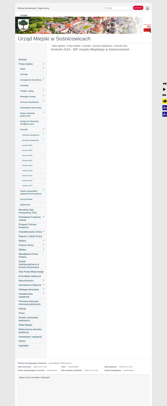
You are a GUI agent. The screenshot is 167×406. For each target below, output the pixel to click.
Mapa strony (43, 8)
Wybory (22, 240)
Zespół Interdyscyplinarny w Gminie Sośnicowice (29, 264)
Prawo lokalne (73, 46)
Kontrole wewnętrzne (30, 135)
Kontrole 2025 (27, 145)
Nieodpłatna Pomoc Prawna (28, 255)
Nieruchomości (26, 280)
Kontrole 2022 (27, 160)
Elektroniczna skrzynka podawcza (30, 330)
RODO (22, 341)
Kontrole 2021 (27, 165)
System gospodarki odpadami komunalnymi (30, 192)
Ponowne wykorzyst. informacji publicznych (30, 302)
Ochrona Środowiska (29, 102)
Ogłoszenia (25, 205)
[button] (164, 83)
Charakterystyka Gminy (30, 232)
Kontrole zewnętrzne (102, 46)
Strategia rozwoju (28, 96)
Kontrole (86, 46)
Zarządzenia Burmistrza (30, 80)
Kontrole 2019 (120, 46)
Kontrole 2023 (27, 155)
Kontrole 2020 (27, 171)
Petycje (22, 308)
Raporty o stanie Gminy (30, 236)
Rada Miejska (25, 325)
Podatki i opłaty (27, 91)
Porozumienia (26, 199)
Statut (22, 69)
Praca (21, 313)
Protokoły (24, 85)
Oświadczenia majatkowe (26, 295)
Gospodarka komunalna (31, 108)
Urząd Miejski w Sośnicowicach (54, 39)
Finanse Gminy (26, 245)
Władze (22, 249)
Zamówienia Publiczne (30, 285)
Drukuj (147, 8)
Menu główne (59, 46)
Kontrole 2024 (27, 150)
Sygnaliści (24, 345)
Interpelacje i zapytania (30, 336)
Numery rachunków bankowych (28, 319)
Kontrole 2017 (27, 186)
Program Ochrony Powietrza (27, 226)
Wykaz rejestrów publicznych (27, 114)
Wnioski (23, 59)
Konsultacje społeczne (30, 276)
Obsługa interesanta (29, 289)
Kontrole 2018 (27, 181)
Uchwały (24, 74)
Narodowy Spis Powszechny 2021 (28, 211)
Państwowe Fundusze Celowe (30, 218)
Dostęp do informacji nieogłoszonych (29, 122)
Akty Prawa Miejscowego (31, 271)
